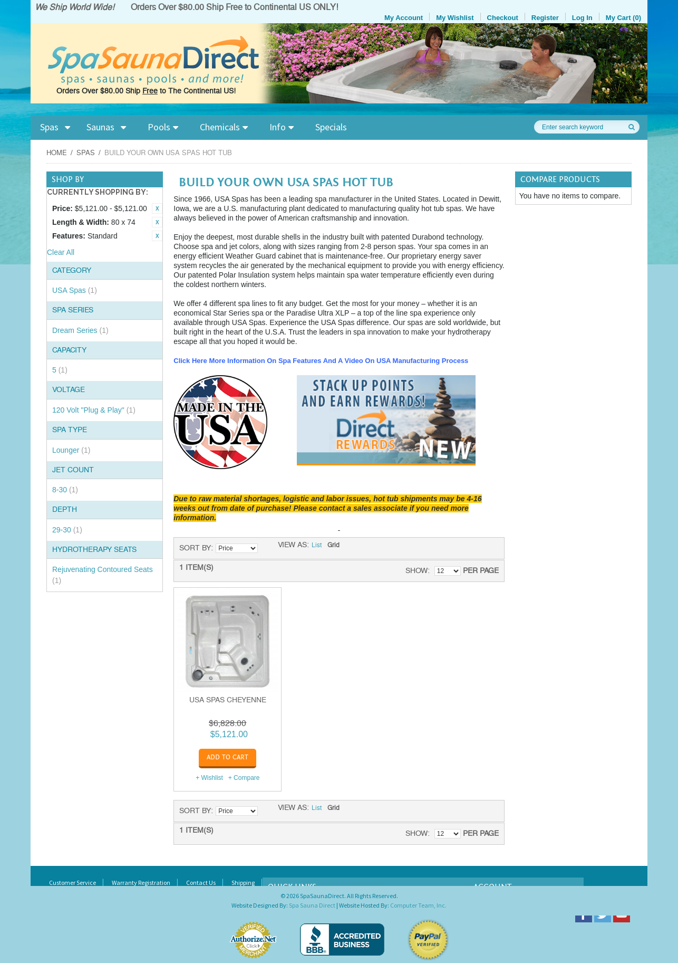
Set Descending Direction (267, 548)
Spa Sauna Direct (312, 905)
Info (277, 127)
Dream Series (80, 330)
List (317, 545)
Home (56, 153)
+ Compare (244, 777)
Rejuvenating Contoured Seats (102, 575)
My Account (403, 18)
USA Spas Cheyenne (227, 700)
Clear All (60, 252)
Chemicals (220, 127)
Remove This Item (157, 208)
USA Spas (74, 290)
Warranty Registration (141, 882)
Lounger (71, 450)
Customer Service (72, 882)
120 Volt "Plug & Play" (93, 410)
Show (416, 570)
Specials (331, 127)
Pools (159, 127)
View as (292, 545)
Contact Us (201, 882)
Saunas (100, 127)
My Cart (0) (623, 18)
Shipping (243, 882)
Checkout (502, 18)
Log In (582, 18)
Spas (49, 127)
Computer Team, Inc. (418, 905)
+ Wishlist (209, 777)
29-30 (67, 530)
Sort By (195, 548)
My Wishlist (454, 18)
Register (545, 18)
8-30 (65, 489)
